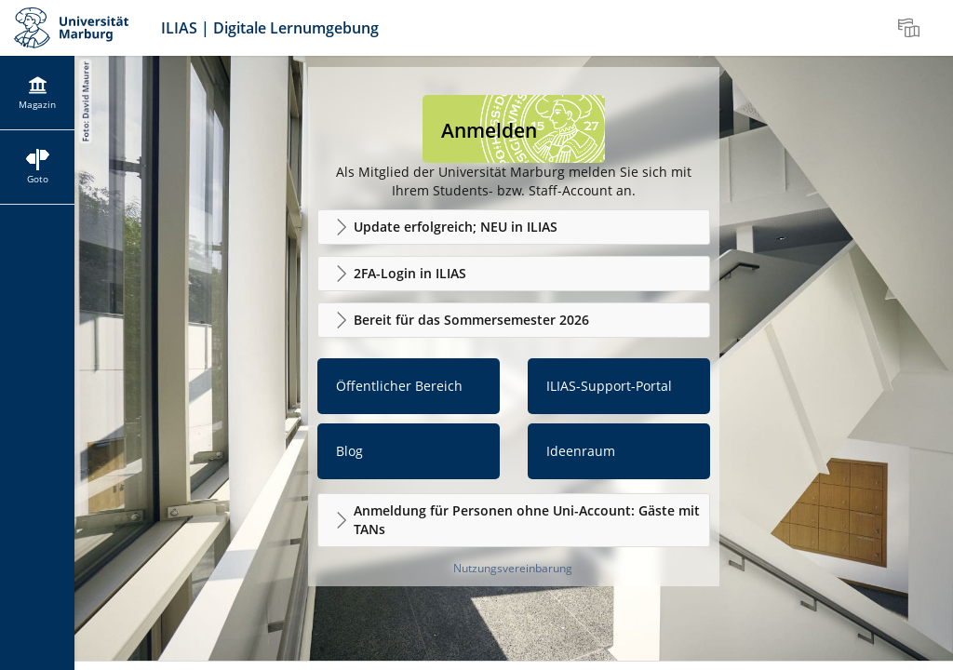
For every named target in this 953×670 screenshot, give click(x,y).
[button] (513, 227)
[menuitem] (911, 28)
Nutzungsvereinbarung (512, 568)
